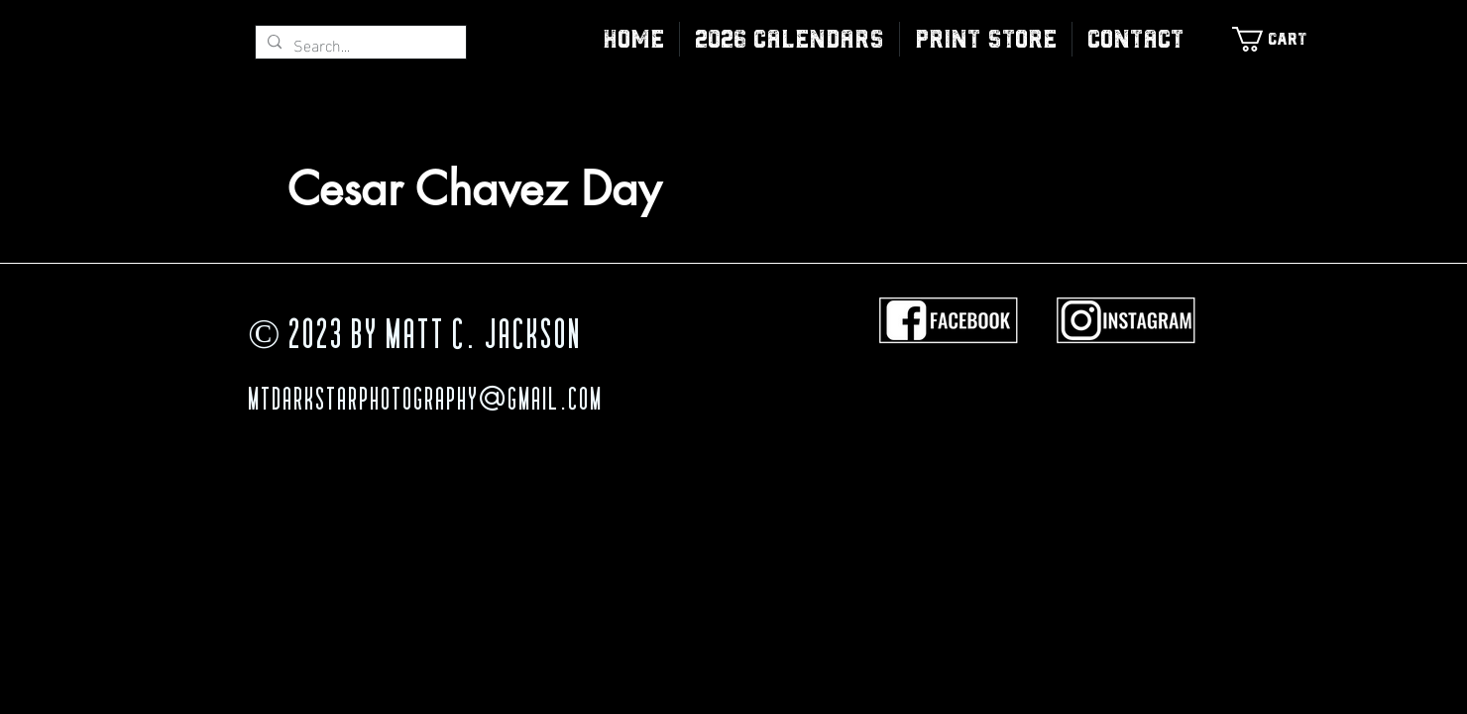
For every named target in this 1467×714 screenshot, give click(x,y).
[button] (986, 39)
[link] (1279, 39)
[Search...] (358, 44)
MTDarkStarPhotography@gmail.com (425, 401)
